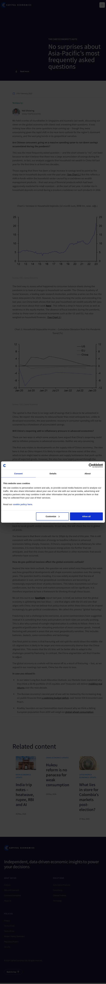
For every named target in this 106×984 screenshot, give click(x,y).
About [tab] (88, 473)
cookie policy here (22, 504)
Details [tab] (53, 473)
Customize (52, 516)
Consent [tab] (18, 473)
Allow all (86, 516)
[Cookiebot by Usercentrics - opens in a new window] (91, 466)
